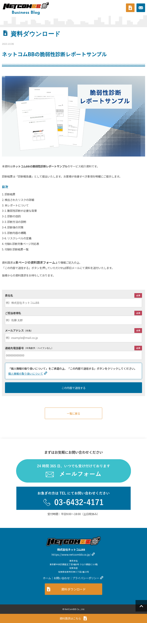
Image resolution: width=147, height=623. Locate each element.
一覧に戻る (73, 413)
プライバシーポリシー (85, 578)
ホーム (47, 578)
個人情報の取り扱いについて (25, 373)
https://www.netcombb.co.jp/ (71, 554)
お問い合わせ (62, 578)
